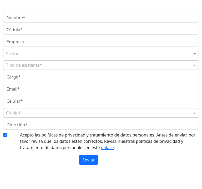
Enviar (88, 160)
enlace (107, 147)
